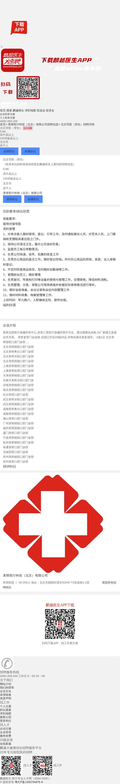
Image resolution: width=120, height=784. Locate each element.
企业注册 (5, 728)
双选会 (41, 110)
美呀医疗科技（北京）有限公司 (22, 193)
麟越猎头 (18, 110)
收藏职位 (30, 151)
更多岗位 (5, 720)
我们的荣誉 (7, 687)
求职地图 (30, 110)
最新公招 (5, 717)
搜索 (9, 110)
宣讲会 (50, 110)
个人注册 (5, 706)
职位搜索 (5, 709)
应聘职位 (9, 151)
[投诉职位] (9, 466)
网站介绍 (5, 684)
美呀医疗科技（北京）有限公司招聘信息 (34, 124)
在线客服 (5, 743)
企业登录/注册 (7, 114)
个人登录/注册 (7, 117)
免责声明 (5, 698)
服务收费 (5, 735)
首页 (3, 110)
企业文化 (5, 691)
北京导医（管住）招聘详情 (77, 124)
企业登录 (5, 732)
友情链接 (5, 694)
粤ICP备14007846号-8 (29, 782)
